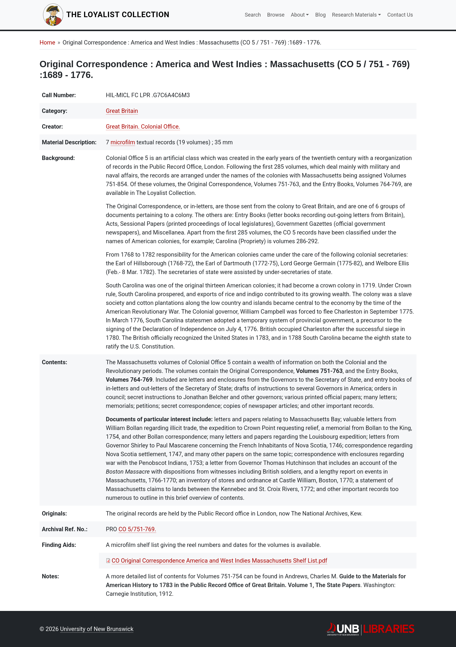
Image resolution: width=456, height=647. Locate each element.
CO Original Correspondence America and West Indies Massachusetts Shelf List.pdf (219, 560)
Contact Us (400, 15)
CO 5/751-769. (137, 529)
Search (253, 15)
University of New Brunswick (96, 628)
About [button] (298, 15)
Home (47, 42)
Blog (320, 15)
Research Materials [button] (354, 15)
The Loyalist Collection (118, 14)
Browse (276, 15)
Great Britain (122, 110)
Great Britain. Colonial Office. (143, 126)
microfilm (123, 142)
